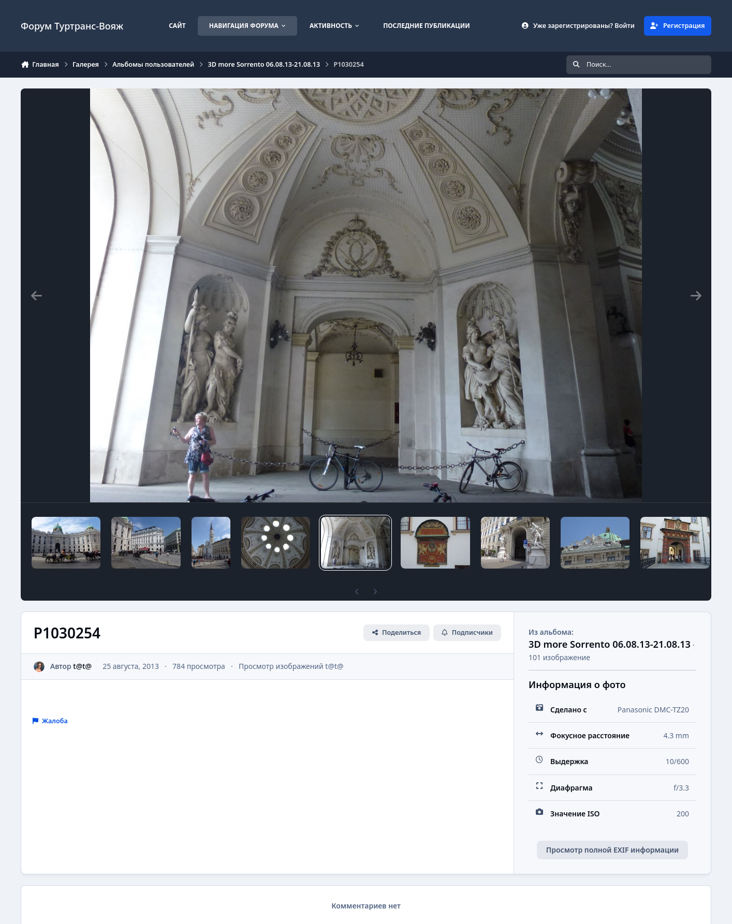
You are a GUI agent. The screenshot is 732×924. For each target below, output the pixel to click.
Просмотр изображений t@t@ (291, 666)
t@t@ (82, 666)
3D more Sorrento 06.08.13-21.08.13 (610, 644)
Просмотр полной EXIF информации (612, 850)
